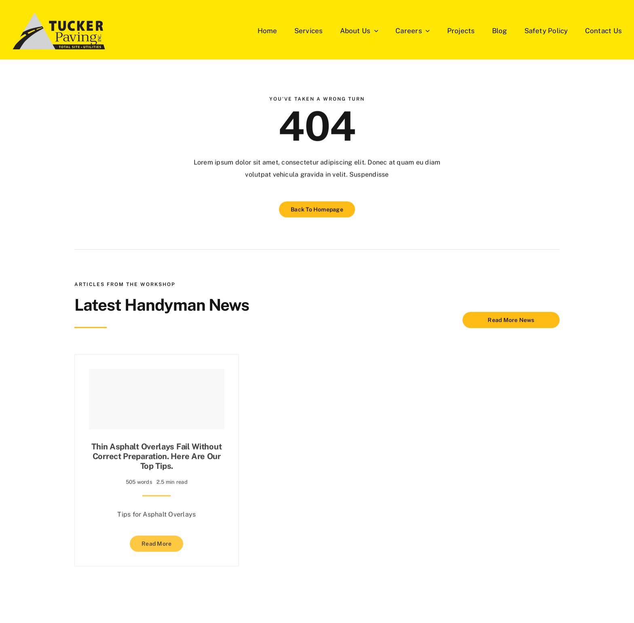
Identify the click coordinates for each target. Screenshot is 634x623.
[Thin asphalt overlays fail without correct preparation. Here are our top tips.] (156, 397)
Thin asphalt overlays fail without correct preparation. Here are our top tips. (156, 454)
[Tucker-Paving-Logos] (59, 30)
